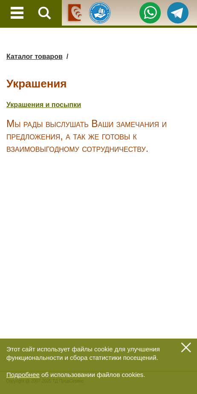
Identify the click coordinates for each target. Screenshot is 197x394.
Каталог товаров (34, 56)
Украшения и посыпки (43, 104)
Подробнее (23, 374)
